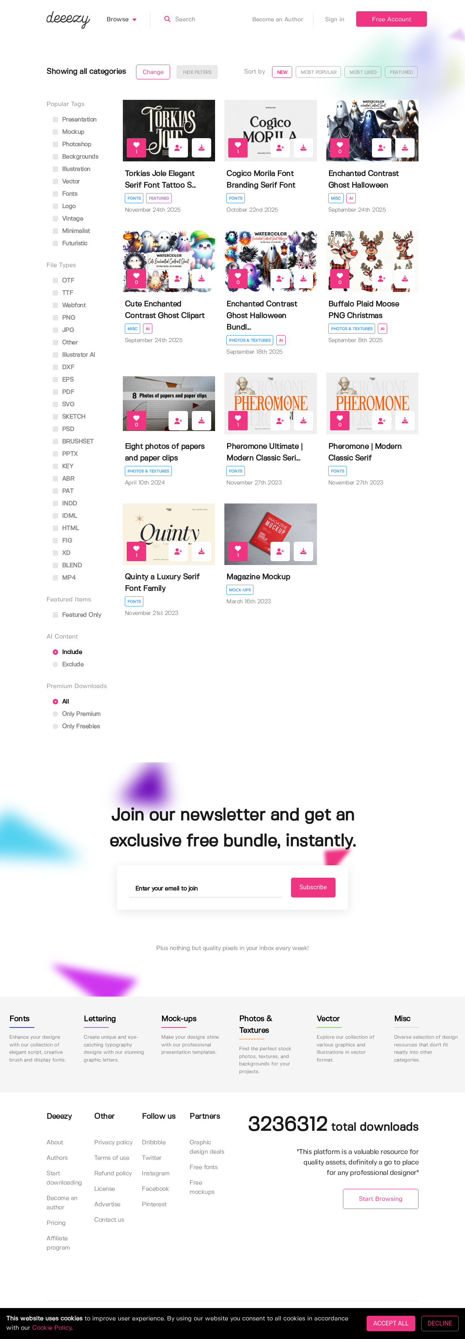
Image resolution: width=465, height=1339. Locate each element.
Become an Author (282, 19)
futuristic (70, 244)
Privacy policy (113, 1143)
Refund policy (113, 1174)
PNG (64, 318)
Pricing (56, 1223)
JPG (63, 330)
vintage (68, 219)
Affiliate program (58, 1243)
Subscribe (310, 887)
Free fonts (203, 1168)
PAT (63, 491)
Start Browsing (381, 1199)
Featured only (77, 615)
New (282, 72)
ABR (63, 479)
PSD (63, 429)
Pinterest (154, 1205)
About (54, 1143)
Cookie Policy (51, 1328)
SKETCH (69, 417)
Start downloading (64, 1178)
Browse (128, 19)
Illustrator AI (74, 355)
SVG (63, 405)
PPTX (65, 454)
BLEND (67, 565)
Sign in (334, 19)
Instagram (156, 1174)
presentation (74, 120)
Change (153, 72)
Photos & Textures (249, 340)
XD (62, 553)
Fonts (134, 198)
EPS (63, 380)
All (61, 702)
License (104, 1189)
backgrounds (75, 157)
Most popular (318, 72)
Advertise (107, 1205)
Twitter (152, 1158)
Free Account (391, 19)
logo (64, 206)
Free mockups (202, 1187)
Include (67, 652)
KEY (63, 466)
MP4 (64, 578)
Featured (401, 72)
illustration (71, 169)
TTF (63, 293)
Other (65, 343)
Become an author (62, 1203)
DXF (63, 367)
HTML (66, 528)
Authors (57, 1158)
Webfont (69, 305)
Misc (336, 198)
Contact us (109, 1220)
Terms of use (111, 1158)
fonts (65, 194)
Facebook (155, 1189)
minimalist (71, 231)
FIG (62, 541)
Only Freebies (76, 726)
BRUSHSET (73, 442)
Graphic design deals (206, 1147)
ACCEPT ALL (390, 1323)
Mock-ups (240, 590)
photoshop (72, 144)
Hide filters (197, 72)
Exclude (68, 665)
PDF (63, 392)
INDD (65, 504)
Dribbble (153, 1143)
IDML (65, 516)
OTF (63, 281)
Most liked (363, 72)
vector (66, 182)
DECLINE (440, 1323)
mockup (68, 132)
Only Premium (77, 714)
